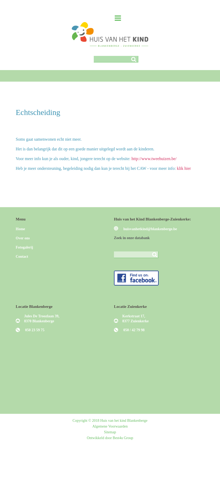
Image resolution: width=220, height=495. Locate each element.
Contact (22, 257)
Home (20, 229)
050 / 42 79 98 (134, 330)
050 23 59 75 (35, 330)
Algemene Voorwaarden (110, 426)
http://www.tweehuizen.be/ (154, 158)
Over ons (23, 238)
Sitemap (110, 432)
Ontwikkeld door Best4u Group (110, 438)
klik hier (184, 168)
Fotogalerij (24, 247)
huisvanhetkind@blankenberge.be (150, 229)
